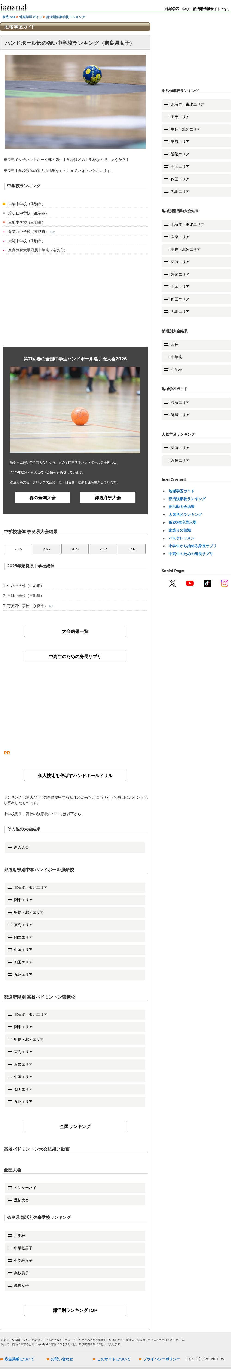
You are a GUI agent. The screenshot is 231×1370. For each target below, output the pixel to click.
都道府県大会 (107, 498)
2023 (75, 550)
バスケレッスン (182, 538)
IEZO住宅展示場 (182, 522)
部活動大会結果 (182, 507)
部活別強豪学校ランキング (65, 17)
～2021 (132, 550)
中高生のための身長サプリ (75, 657)
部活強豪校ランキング (187, 499)
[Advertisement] (75, 300)
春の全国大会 (42, 498)
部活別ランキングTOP (75, 1311)
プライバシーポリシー (161, 1360)
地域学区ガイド (30, 17)
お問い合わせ (62, 1360)
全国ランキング (75, 1127)
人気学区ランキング (185, 514)
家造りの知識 (180, 530)
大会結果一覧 (75, 632)
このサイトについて (113, 1360)
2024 (46, 550)
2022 (103, 550)
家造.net (8, 17)
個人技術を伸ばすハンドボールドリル (75, 776)
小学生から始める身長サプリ (193, 546)
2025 (18, 550)
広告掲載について (19, 1360)
